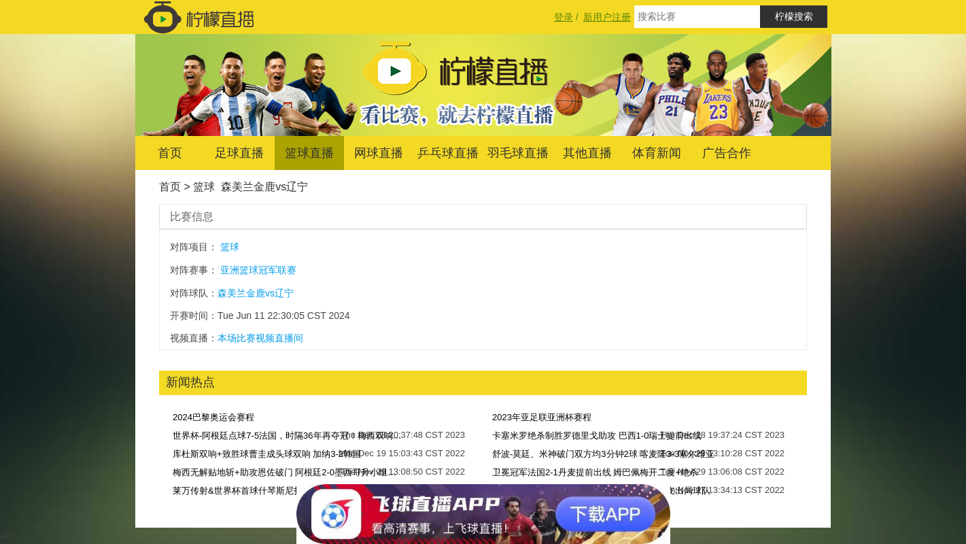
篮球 (204, 186)
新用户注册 (607, 17)
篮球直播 (309, 153)
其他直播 (587, 153)
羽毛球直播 (518, 153)
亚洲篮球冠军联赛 (258, 270)
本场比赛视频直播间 (260, 338)
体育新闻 (656, 153)
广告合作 (726, 153)
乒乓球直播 (448, 153)
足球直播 (239, 153)
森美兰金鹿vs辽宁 (264, 186)
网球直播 (378, 153)
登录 (563, 17)
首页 (170, 153)
